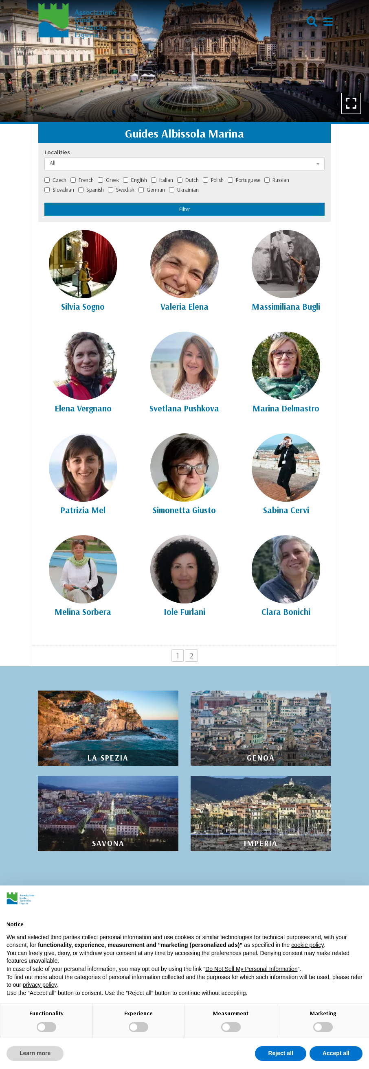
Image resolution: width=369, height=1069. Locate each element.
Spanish (91, 189)
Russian (276, 180)
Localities (57, 152)
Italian (162, 180)
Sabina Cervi (286, 510)
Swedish (121, 189)
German (151, 189)
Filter (184, 209)
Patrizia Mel (82, 510)
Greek (108, 180)
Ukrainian (184, 189)
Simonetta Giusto (184, 510)
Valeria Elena (184, 306)
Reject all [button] (280, 1053)
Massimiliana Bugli (286, 306)
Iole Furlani (184, 611)
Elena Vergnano (83, 408)
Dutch (188, 180)
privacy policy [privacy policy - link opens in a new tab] (40, 985)
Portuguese (244, 180)
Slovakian (59, 189)
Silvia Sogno (83, 306)
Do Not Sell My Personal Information (251, 969)
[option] (184, 61)
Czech (55, 180)
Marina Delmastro (286, 408)
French (82, 180)
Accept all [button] (336, 1053)
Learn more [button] (35, 1053)
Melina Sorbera (83, 611)
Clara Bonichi (285, 611)
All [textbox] (52, 163)
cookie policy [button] (307, 945)
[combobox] (184, 164)
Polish (213, 180)
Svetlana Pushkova (184, 408)
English (135, 180)
